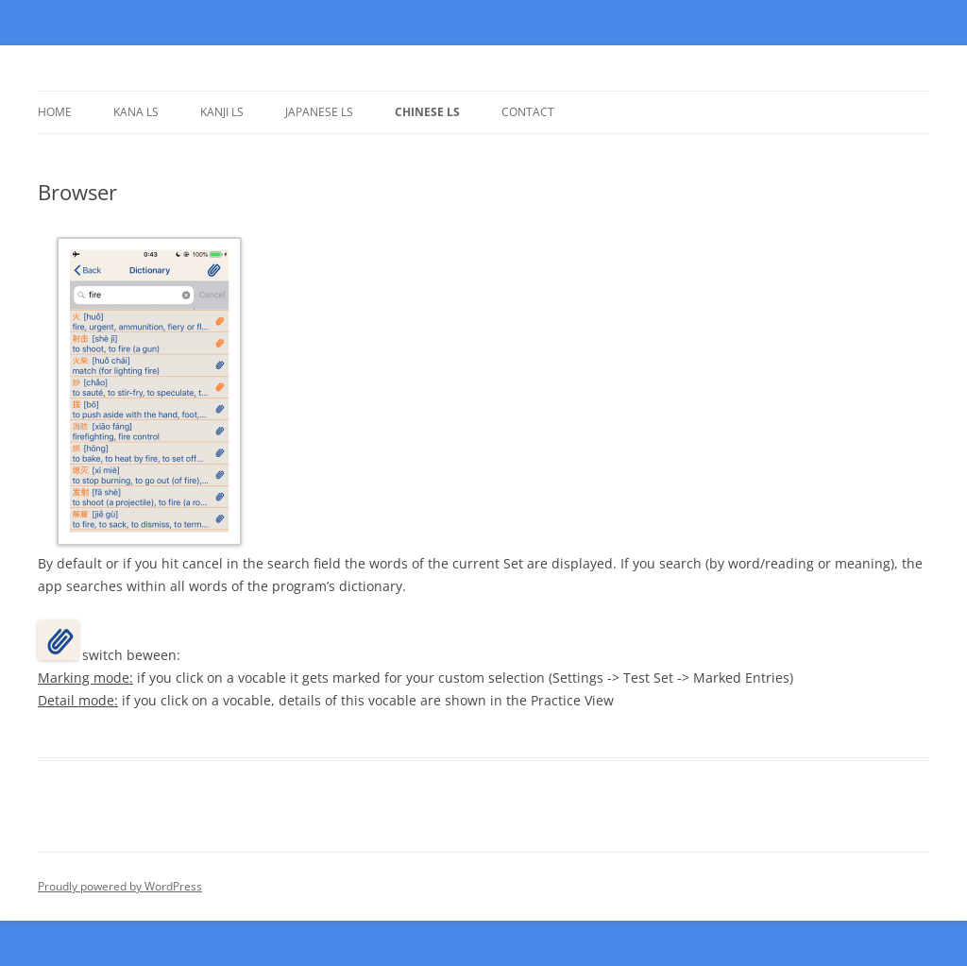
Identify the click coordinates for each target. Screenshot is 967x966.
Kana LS (136, 112)
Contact (527, 112)
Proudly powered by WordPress (120, 886)
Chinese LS (427, 112)
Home (55, 112)
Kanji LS (222, 112)
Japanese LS (319, 112)
